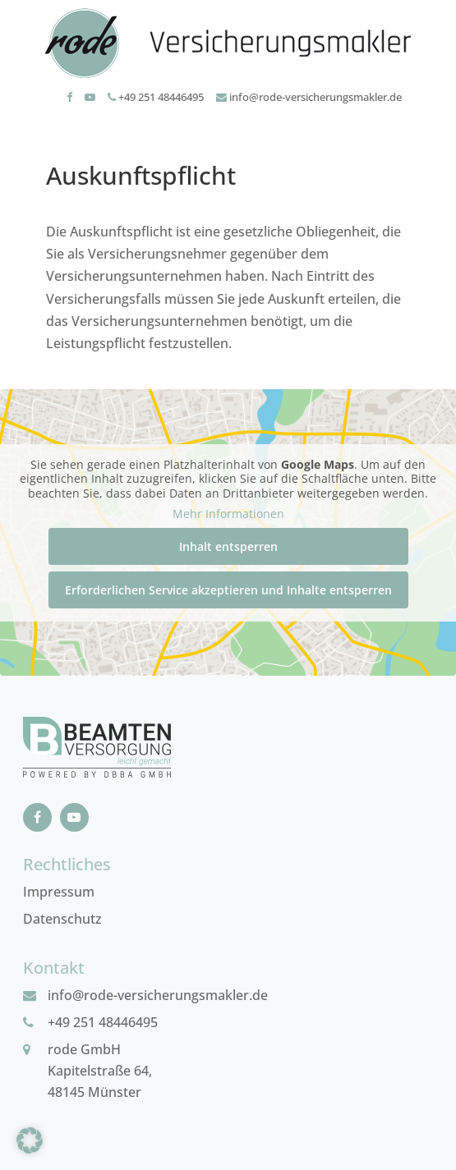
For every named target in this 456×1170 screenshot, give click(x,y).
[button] (29, 1140)
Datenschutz (62, 919)
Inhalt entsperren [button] (228, 546)
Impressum (58, 892)
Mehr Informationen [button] (228, 514)
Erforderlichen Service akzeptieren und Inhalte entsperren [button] (228, 590)
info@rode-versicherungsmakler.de (309, 96)
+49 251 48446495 (156, 96)
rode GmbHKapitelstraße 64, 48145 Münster (100, 1070)
